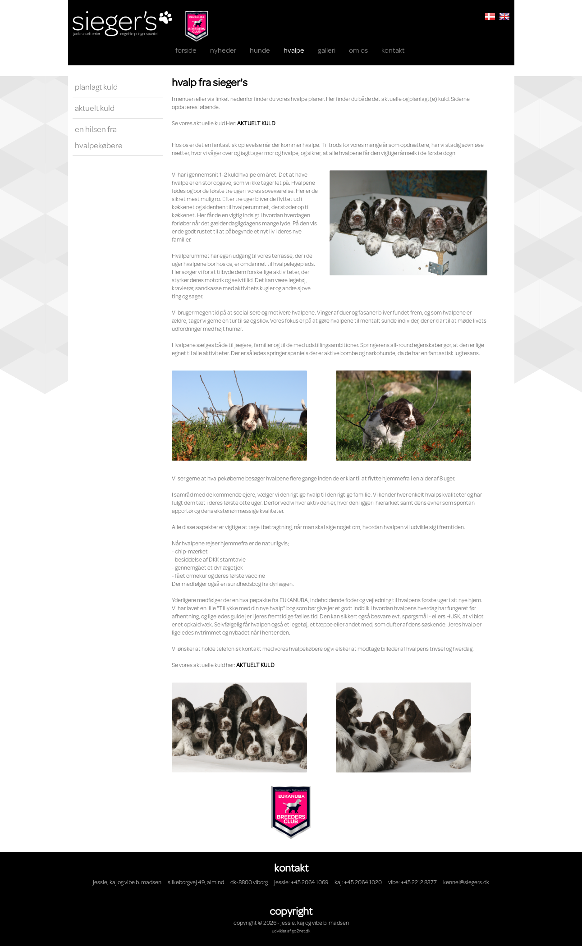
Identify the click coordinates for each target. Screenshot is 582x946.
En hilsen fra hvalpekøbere (99, 137)
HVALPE (294, 50)
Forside (186, 50)
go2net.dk (301, 931)
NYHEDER (223, 50)
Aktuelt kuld (95, 108)
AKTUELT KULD (256, 123)
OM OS (358, 50)
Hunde (260, 50)
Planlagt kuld (96, 86)
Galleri (326, 50)
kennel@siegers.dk (466, 882)
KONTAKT (393, 50)
